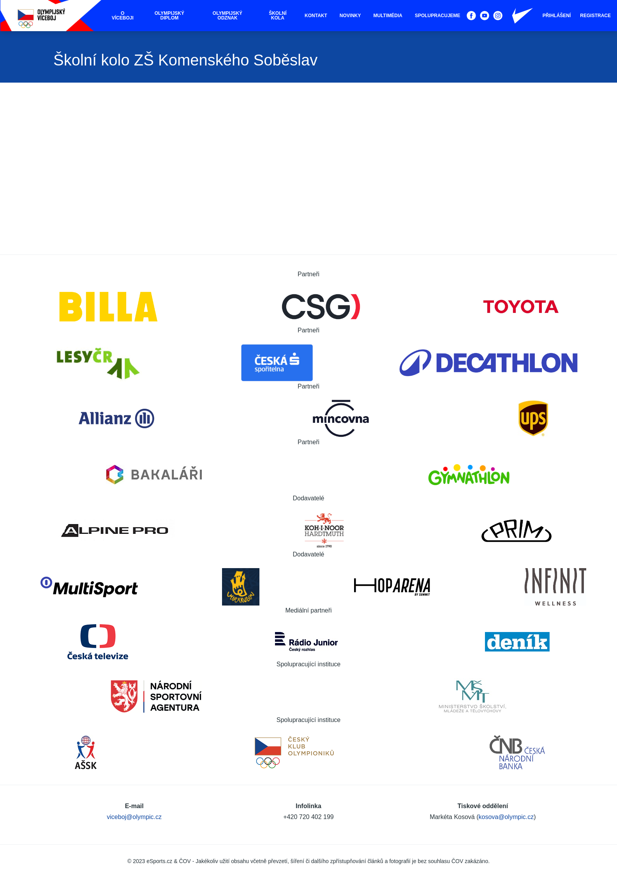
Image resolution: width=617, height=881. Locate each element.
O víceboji (123, 16)
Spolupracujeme (437, 15)
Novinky (350, 15)
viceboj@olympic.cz (134, 817)
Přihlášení (557, 15)
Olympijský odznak (227, 16)
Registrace (595, 15)
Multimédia (388, 15)
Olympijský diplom (169, 16)
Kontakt (316, 15)
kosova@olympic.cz (506, 817)
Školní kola (277, 16)
